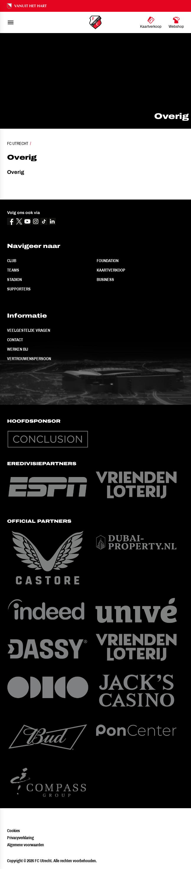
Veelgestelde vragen (28, 330)
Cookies (13, 830)
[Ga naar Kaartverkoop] (151, 22)
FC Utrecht (17, 143)
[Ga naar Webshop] (176, 22)
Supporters (19, 289)
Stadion (14, 279)
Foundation (107, 260)
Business (105, 279)
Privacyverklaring (20, 837)
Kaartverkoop (111, 270)
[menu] (10, 22)
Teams (13, 270)
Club (11, 260)
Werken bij (17, 349)
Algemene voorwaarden (25, 844)
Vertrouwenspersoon (29, 358)
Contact (15, 339)
